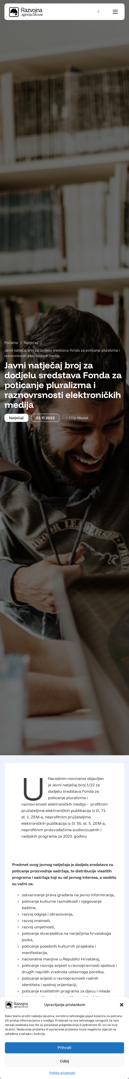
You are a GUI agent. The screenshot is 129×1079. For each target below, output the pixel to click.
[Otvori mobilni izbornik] (115, 12)
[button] (121, 1004)
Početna (11, 343)
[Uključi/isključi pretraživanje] (98, 12)
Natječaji (31, 343)
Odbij (64, 1061)
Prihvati (64, 1047)
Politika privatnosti (62, 1073)
